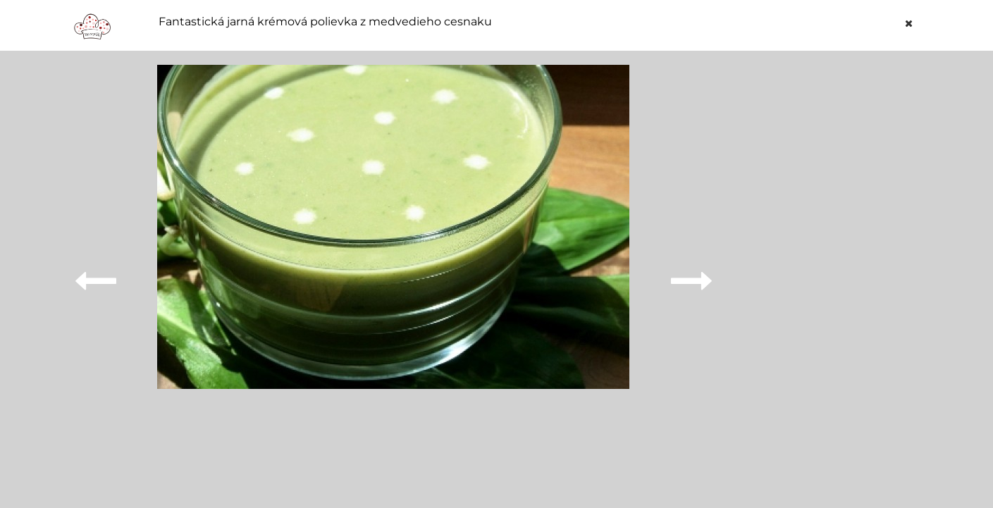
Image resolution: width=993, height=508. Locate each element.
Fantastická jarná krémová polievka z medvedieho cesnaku (325, 22)
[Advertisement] (830, 276)
